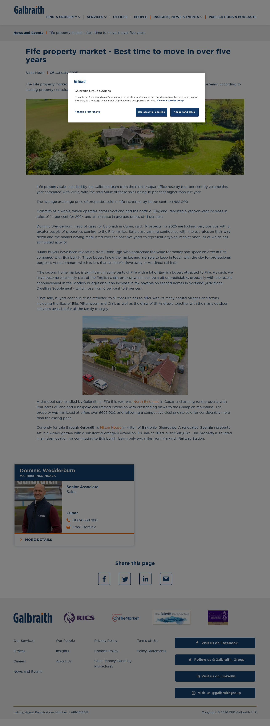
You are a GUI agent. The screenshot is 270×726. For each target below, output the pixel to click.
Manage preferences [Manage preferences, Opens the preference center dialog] (87, 111)
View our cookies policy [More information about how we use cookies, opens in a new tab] (170, 100)
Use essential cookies (151, 112)
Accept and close (184, 112)
